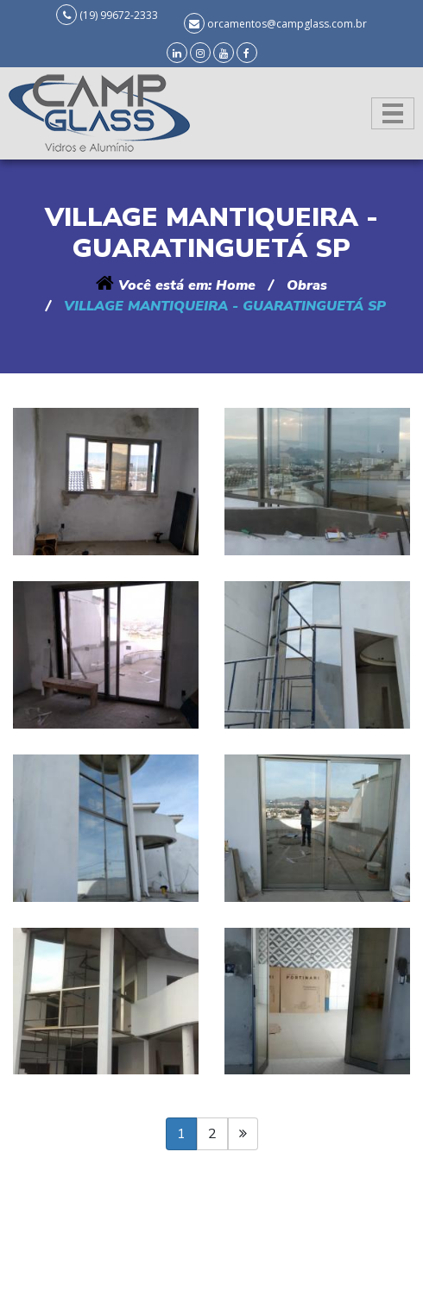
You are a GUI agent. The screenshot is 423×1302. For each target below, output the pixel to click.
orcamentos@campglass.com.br (287, 23)
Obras (307, 285)
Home (236, 285)
